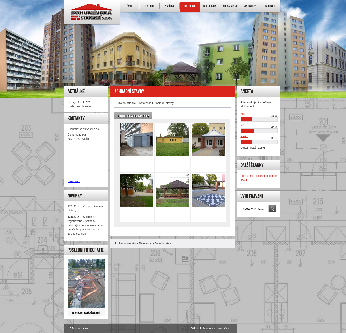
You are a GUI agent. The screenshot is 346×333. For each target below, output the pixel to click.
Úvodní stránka (125, 103)
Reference (145, 103)
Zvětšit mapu (74, 181)
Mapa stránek (80, 328)
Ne (242, 125)
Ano (243, 113)
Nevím (244, 136)
